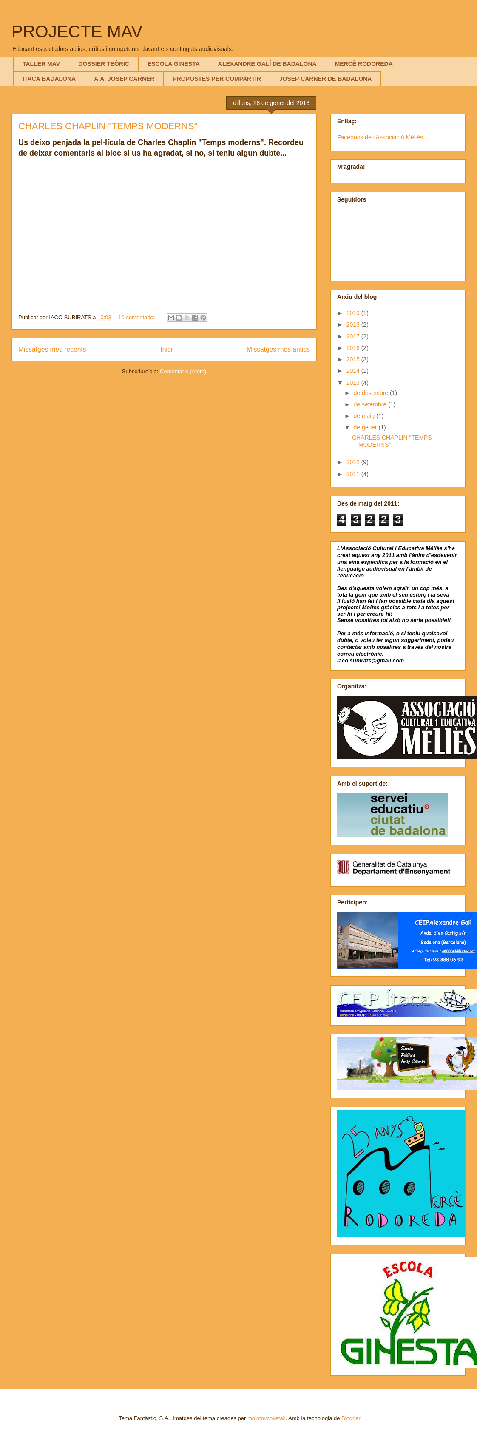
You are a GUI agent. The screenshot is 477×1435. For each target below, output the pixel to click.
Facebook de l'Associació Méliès (380, 137)
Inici (166, 349)
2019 (353, 313)
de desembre (371, 392)
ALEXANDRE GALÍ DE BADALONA (267, 63)
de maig (364, 415)
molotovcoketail (266, 1418)
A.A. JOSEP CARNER (124, 78)
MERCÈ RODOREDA (364, 63)
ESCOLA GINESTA (174, 63)
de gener (365, 427)
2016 (353, 347)
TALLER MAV (41, 63)
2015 (353, 359)
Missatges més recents (52, 349)
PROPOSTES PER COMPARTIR (217, 78)
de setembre (370, 404)
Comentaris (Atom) (183, 371)
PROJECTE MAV (76, 31)
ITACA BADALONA (49, 78)
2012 (353, 462)
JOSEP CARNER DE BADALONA (325, 78)
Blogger (350, 1418)
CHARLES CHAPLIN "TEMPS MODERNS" (107, 126)
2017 (353, 336)
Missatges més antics (278, 349)
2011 (353, 474)
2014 (353, 370)
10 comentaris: (137, 317)
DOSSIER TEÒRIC (103, 63)
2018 (353, 324)
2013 (353, 382)
